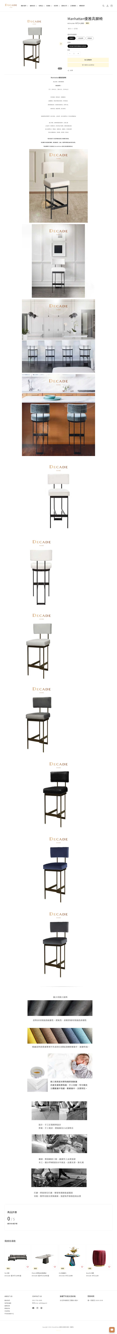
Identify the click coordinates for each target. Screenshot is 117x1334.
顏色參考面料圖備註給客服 (77, 46)
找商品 (41, 6)
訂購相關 (73, 6)
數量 (69, 50)
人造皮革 (80, 38)
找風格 (48, 6)
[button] (103, 6)
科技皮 (90, 38)
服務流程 (7, 1306)
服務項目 (32, 6)
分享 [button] (70, 70)
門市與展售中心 (9, 1314)
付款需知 (7, 1311)
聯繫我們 (82, 6)
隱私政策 (58, 1330)
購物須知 (7, 1308)
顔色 (69, 42)
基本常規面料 (72, 34)
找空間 (56, 6)
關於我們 (23, 6)
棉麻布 (71, 38)
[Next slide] (61, 44)
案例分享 (64, 6)
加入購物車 (88, 60)
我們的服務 (8, 1303)
